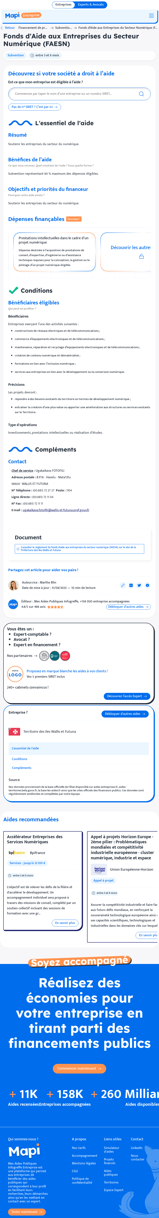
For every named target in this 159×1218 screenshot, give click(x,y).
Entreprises (63, 4)
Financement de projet (33, 27)
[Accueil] (28, 1151)
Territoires (111, 1182)
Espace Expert (113, 1190)
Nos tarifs (79, 1148)
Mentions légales (84, 1163)
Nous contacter (137, 1158)
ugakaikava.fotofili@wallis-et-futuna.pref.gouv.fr (56, 510)
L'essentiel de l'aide (25, 748)
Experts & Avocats (91, 4)
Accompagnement (84, 1156)
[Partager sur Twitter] (139, 585)
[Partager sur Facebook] (147, 585)
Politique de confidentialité (82, 1181)
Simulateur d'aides (111, 1150)
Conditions (19, 759)
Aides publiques (111, 1173)
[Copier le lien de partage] (123, 585)
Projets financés (109, 1161)
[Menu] (151, 15)
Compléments (21, 768)
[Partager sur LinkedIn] (131, 585)
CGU (75, 1171)
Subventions (63, 27)
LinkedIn (137, 1148)
